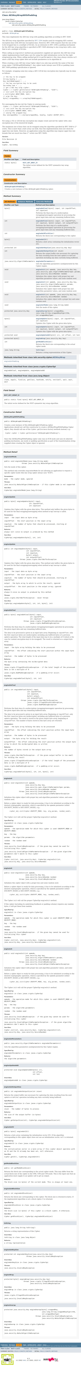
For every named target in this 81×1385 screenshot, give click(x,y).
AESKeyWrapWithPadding (14, 186)
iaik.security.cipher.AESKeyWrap (21, 23)
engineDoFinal (42, 208)
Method (29, 9)
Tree (24, 2)
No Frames (34, 6)
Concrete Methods (44, 202)
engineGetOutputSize (44, 251)
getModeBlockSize (43, 342)
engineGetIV (41, 239)
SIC (40, 1360)
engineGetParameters (44, 261)
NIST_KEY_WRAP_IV (30, 163)
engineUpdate (41, 319)
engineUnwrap (41, 311)
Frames (26, 6)
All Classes (46, 6)
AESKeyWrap (14, 33)
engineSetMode (42, 305)
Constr (22, 9)
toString (39, 350)
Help (44, 2)
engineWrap (40, 338)
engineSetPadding (11, 361)
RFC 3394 (38, 40)
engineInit (40, 269)
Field (16, 9)
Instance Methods (25, 202)
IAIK (24, 1360)
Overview (4, 2)
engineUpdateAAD (43, 335)
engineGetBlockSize (44, 233)
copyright (47, 1346)
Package (12, 2)
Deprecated (32, 2)
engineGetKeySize (43, 248)
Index (40, 2)
